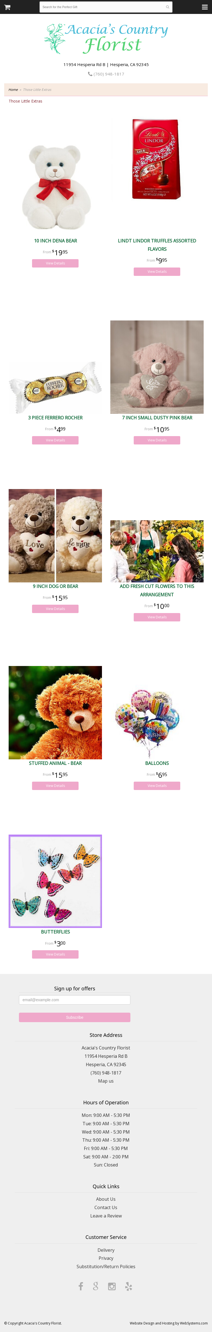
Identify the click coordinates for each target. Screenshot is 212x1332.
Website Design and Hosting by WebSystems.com (169, 1323)
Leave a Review (106, 1216)
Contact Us (105, 1207)
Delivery (106, 1250)
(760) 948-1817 (106, 74)
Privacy (106, 1258)
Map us (106, 1081)
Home (13, 89)
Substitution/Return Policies (106, 1266)
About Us (106, 1199)
